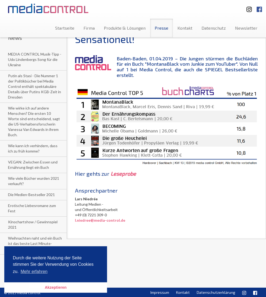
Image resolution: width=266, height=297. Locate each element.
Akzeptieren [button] (56, 287)
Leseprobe (123, 173)
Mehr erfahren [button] (34, 271)
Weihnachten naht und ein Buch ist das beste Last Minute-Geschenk (35, 243)
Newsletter (246, 27)
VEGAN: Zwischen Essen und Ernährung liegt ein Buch (33, 165)
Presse (161, 27)
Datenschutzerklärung (216, 292)
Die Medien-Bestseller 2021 (31, 194)
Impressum (159, 292)
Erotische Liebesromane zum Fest (32, 208)
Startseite (64, 27)
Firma (89, 27)
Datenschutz (214, 27)
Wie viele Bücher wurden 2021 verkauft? (33, 181)
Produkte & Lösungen (125, 27)
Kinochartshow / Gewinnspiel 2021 (33, 224)
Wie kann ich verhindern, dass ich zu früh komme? (33, 148)
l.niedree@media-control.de (100, 220)
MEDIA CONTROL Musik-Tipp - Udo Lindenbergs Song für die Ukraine (34, 59)
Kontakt (184, 27)
